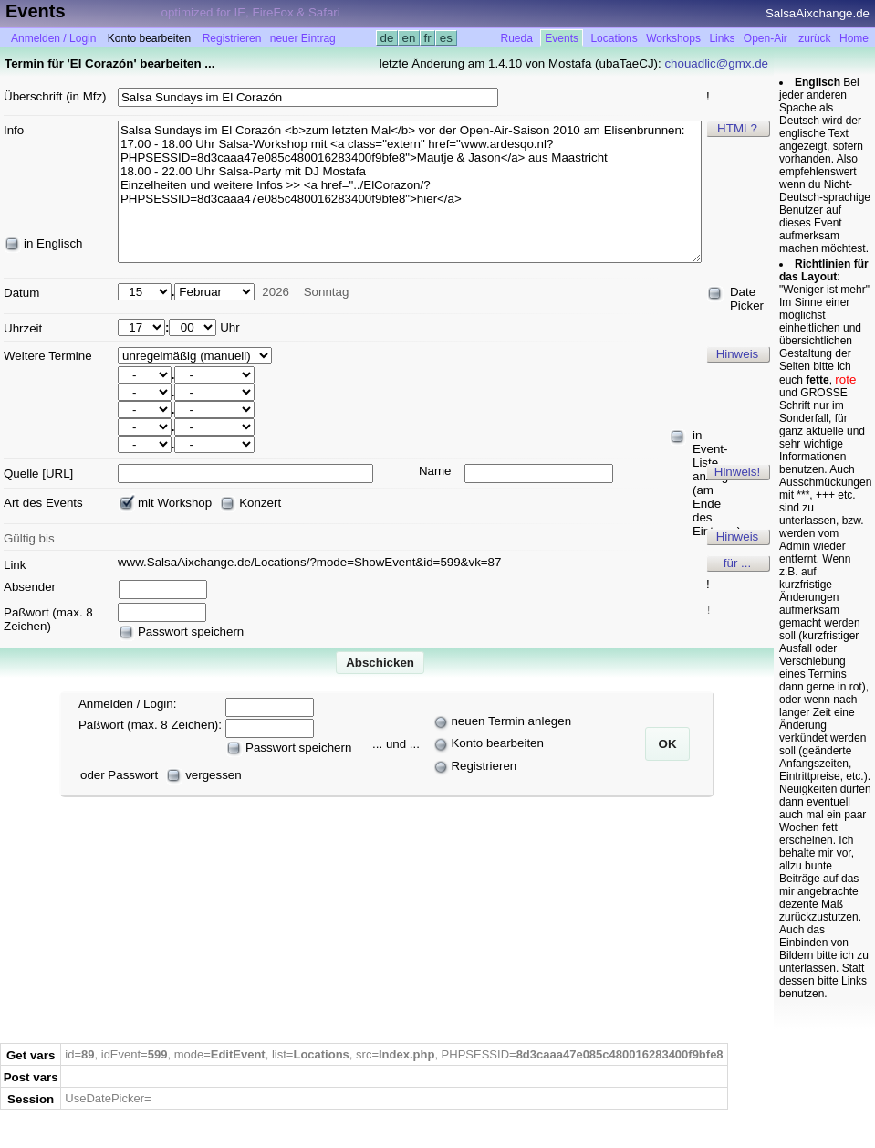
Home (854, 38)
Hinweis (737, 354)
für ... (737, 563)
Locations (613, 38)
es (445, 38)
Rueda (517, 38)
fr (428, 38)
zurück (814, 38)
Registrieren (232, 38)
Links (721, 38)
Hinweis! (737, 472)
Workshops (673, 38)
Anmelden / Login (53, 38)
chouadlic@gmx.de (716, 63)
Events (561, 38)
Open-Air (765, 38)
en (409, 38)
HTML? (737, 128)
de (387, 38)
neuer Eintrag (303, 38)
